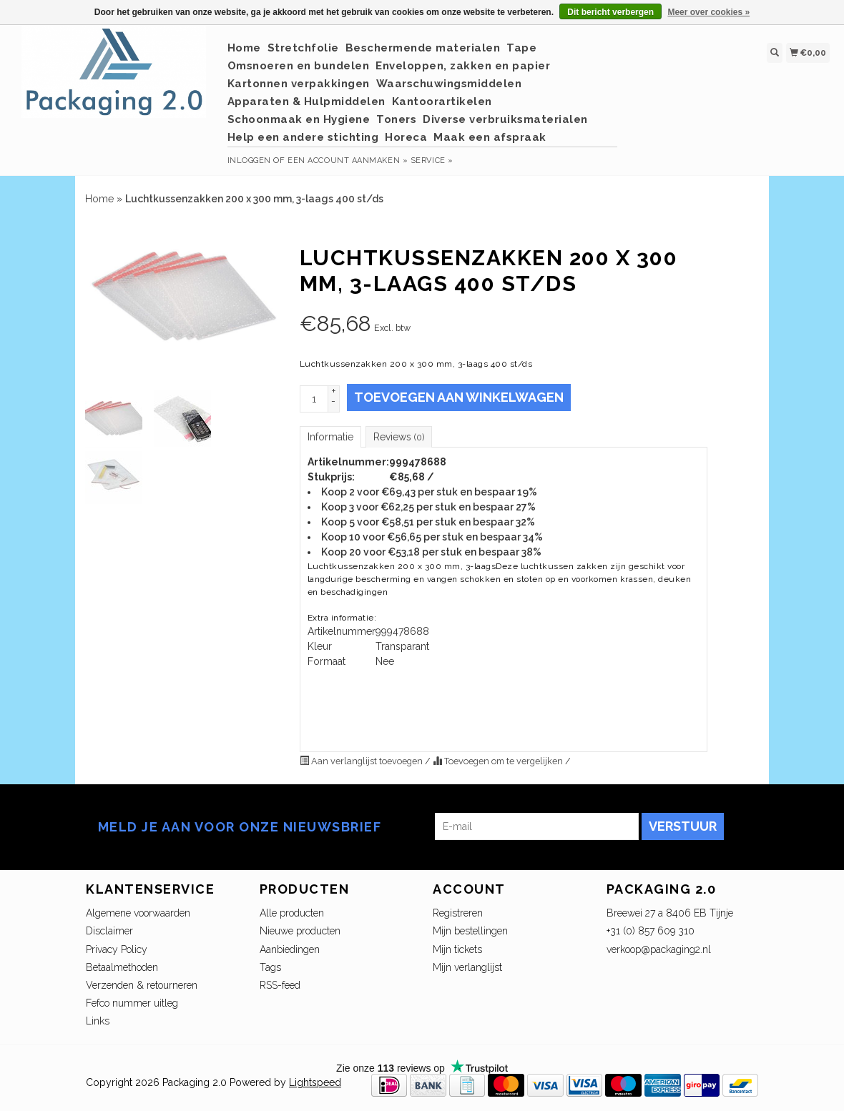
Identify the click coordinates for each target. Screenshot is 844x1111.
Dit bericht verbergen (610, 12)
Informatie (330, 437)
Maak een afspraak (489, 137)
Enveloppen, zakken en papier (463, 65)
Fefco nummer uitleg (132, 1003)
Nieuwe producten (300, 931)
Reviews (398, 437)
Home (244, 47)
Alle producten (292, 913)
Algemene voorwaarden (138, 913)
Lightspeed (315, 1082)
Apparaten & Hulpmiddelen (306, 101)
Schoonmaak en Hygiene (299, 119)
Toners (396, 119)
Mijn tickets (457, 949)
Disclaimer (109, 931)
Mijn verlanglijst (467, 967)
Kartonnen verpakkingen (298, 83)
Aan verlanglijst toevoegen (362, 761)
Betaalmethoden (122, 967)
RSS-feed (280, 985)
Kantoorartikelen (442, 101)
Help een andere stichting (303, 137)
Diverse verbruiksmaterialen (505, 119)
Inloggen (249, 160)
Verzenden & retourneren (141, 985)
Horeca (406, 137)
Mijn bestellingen (470, 931)
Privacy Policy (116, 949)
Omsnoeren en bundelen (298, 65)
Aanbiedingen (290, 949)
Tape (521, 47)
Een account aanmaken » (348, 160)
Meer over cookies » (708, 12)
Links (97, 1021)
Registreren (458, 913)
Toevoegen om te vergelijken (499, 761)
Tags (270, 967)
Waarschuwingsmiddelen (449, 83)
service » (432, 160)
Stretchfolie (303, 47)
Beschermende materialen (423, 47)
